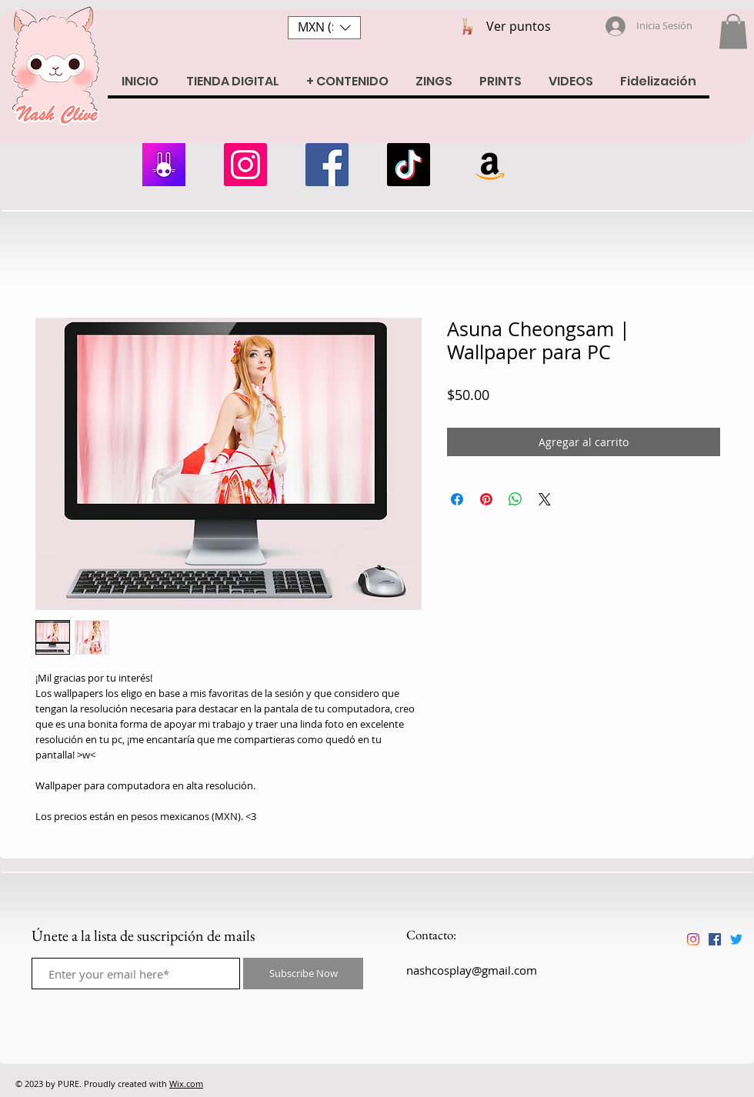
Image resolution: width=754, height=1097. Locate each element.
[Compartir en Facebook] (457, 499)
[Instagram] (245, 164)
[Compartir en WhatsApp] (515, 499)
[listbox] (324, 27)
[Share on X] (544, 499)
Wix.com (186, 1083)
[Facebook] (327, 164)
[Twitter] (736, 939)
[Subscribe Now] (303, 973)
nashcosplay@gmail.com (471, 970)
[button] (324, 27)
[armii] (163, 164)
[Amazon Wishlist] (490, 164)
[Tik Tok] (408, 164)
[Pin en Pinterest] (486, 499)
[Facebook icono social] (715, 939)
